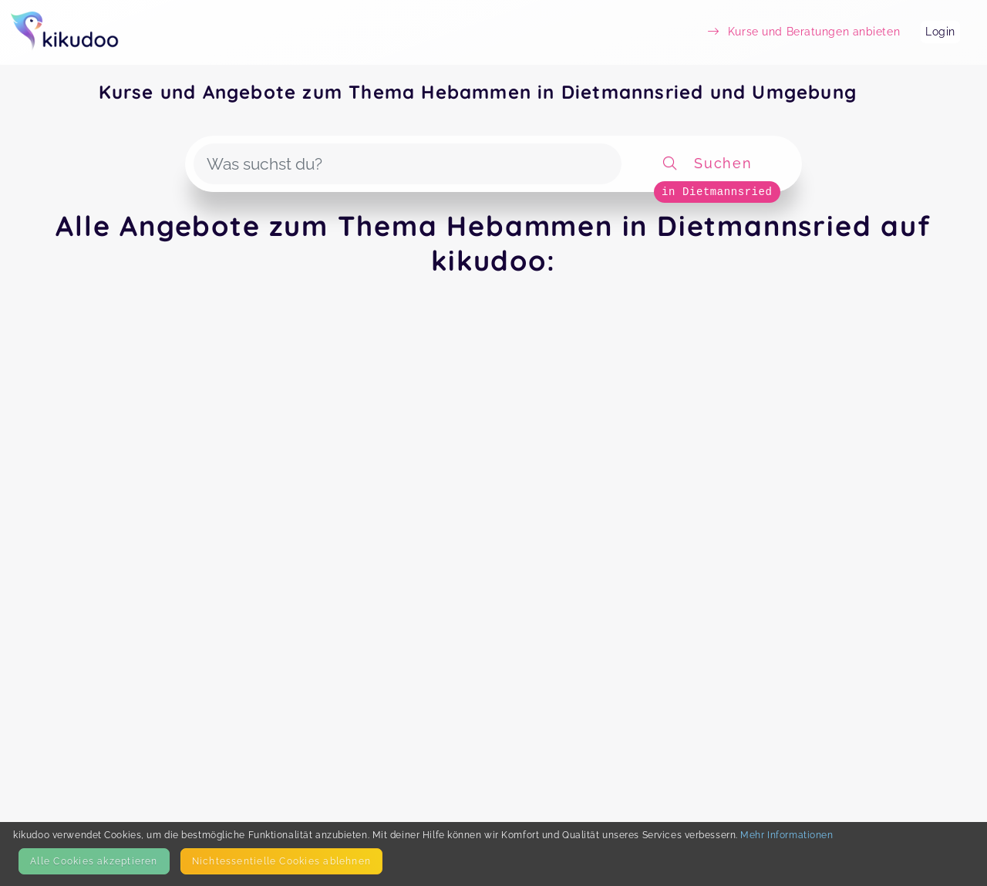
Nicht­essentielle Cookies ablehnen (281, 861)
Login (940, 31)
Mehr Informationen (786, 835)
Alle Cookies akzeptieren (93, 861)
